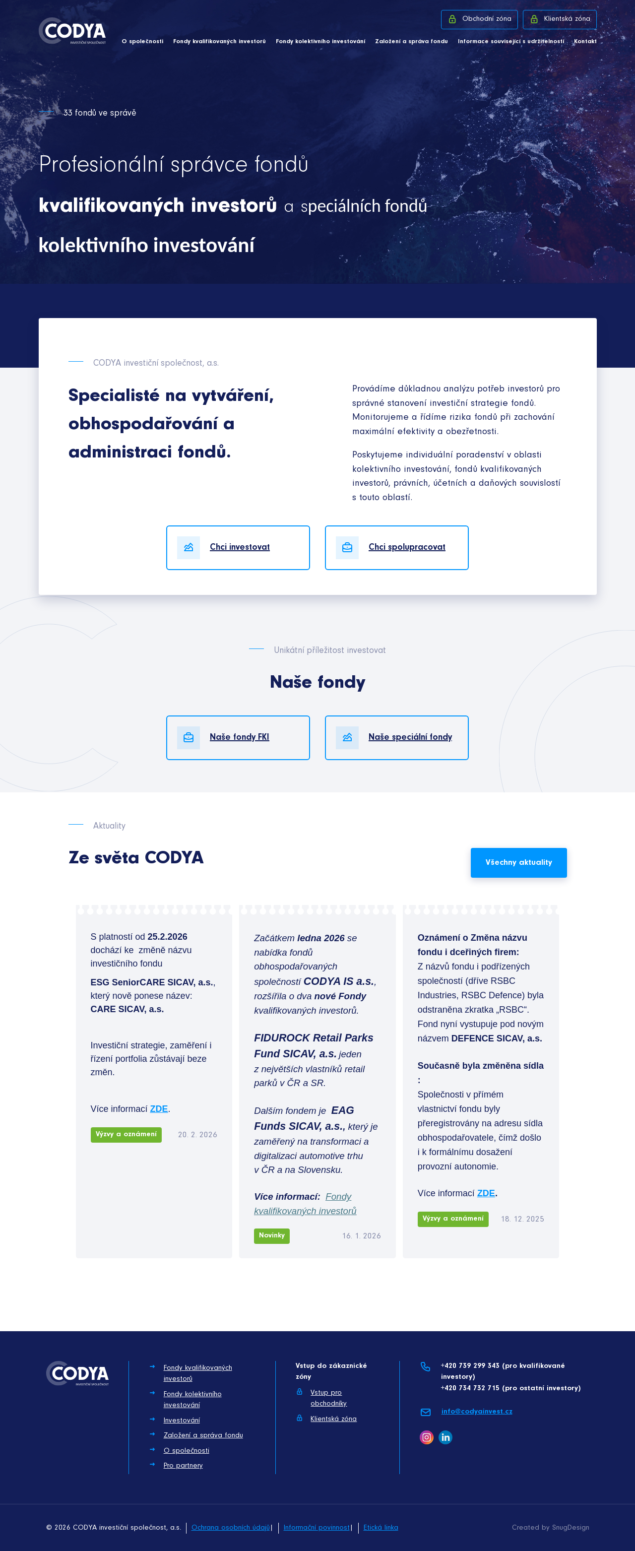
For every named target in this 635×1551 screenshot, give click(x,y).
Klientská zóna (559, 19)
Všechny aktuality (519, 862)
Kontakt (585, 41)
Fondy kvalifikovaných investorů (219, 41)
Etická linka (381, 1528)
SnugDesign (570, 1528)
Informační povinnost (317, 1528)
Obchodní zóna (479, 19)
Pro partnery (176, 1465)
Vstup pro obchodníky (321, 1398)
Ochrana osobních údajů (230, 1528)
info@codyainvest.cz (466, 1412)
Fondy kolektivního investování (320, 41)
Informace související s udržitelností (511, 41)
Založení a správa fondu (411, 41)
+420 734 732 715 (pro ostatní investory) (510, 1388)
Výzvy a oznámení (126, 1134)
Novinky (272, 1235)
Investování (174, 1420)
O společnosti (142, 41)
